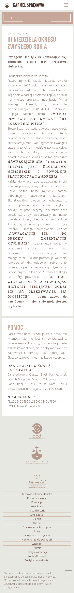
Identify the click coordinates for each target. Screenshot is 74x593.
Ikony (37, 531)
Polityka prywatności (37, 560)
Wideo (37, 523)
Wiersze (37, 543)
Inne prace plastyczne (37, 535)
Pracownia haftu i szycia (37, 527)
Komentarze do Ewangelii (37, 539)
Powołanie (37, 506)
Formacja (36, 502)
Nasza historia (37, 510)
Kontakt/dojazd (37, 556)
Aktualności (37, 514)
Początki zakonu (37, 498)
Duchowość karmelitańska (37, 494)
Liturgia (37, 548)
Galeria (37, 519)
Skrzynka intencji (37, 552)
